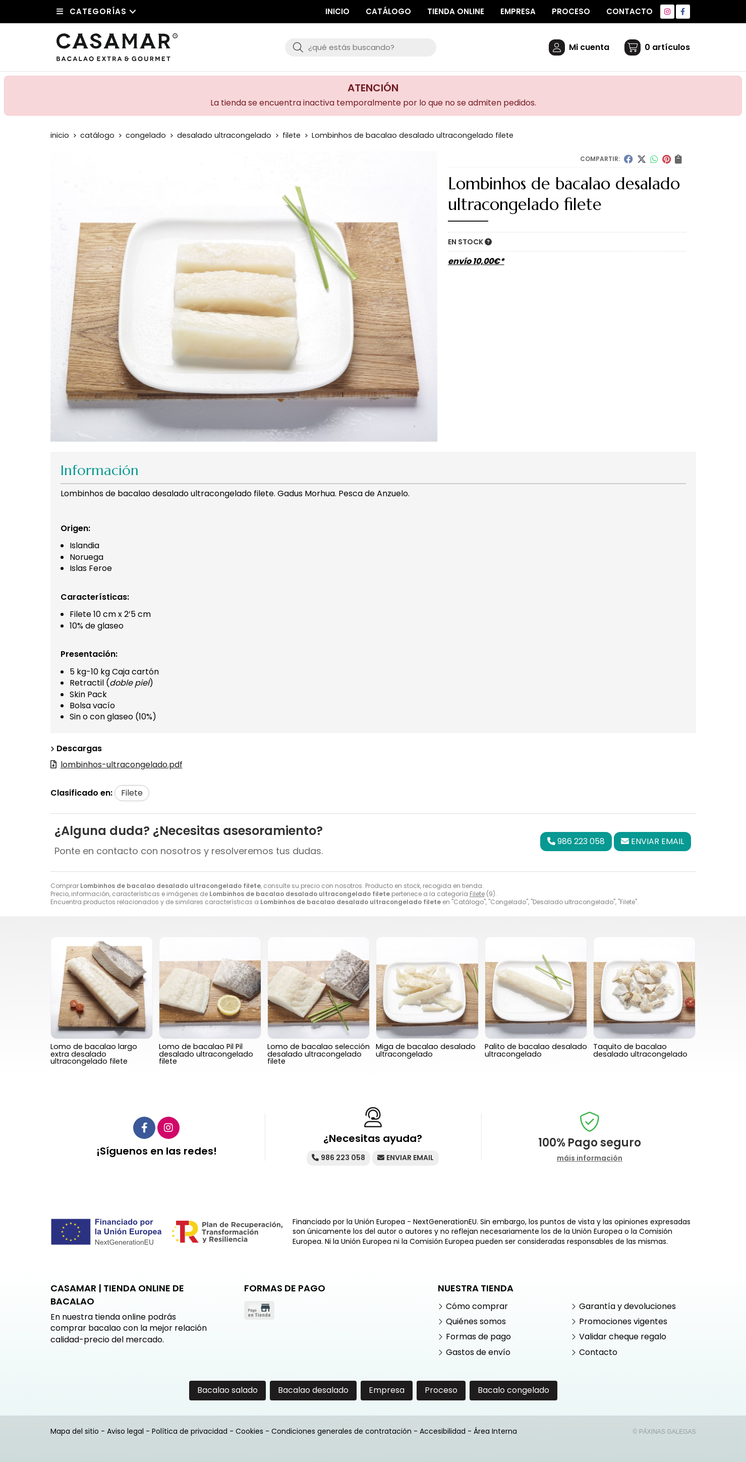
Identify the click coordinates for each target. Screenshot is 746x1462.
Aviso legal (125, 1431)
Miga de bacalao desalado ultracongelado (426, 1050)
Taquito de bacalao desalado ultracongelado (640, 1050)
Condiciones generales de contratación (341, 1431)
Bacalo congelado (513, 1390)
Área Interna (495, 1431)
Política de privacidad (189, 1431)
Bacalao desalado (313, 1390)
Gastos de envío (478, 1352)
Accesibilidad (443, 1431)
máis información (589, 1158)
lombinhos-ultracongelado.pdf (122, 764)
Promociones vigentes (623, 1321)
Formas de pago (478, 1336)
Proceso (441, 1390)
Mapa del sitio (74, 1431)
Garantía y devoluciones (627, 1306)
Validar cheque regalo (622, 1336)
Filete (477, 894)
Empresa (387, 1390)
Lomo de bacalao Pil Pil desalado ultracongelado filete (206, 1053)
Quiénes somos (476, 1321)
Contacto (598, 1352)
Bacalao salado (227, 1390)
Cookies (249, 1431)
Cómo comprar (477, 1306)
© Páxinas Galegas (664, 1431)
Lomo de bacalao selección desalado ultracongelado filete (318, 1053)
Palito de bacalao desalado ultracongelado (536, 1050)
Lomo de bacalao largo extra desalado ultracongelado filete (93, 1053)
